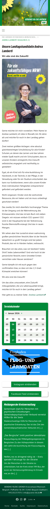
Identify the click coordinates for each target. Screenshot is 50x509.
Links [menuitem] (30, 499)
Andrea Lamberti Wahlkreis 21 (16, 40)
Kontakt (14, 506)
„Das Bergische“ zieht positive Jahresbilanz (24, 435)
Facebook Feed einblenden (25, 393)
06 (13, 324)
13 (13, 329)
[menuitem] (7, 506)
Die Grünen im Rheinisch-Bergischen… (19, 37)
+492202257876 (15, 492)
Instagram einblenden (25, 384)
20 (13, 335)
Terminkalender (12, 306)
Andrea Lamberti (36, 294)
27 (13, 340)
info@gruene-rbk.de (31, 492)
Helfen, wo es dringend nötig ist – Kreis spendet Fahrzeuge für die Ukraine (23, 458)
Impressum (31, 506)
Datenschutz (43, 506)
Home (7, 506)
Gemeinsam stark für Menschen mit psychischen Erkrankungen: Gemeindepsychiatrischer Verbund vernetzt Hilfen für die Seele (25, 413)
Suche (22, 506)
